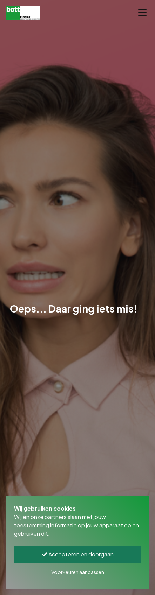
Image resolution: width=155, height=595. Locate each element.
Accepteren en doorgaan (78, 554)
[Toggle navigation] (142, 13)
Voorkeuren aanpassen (77, 572)
